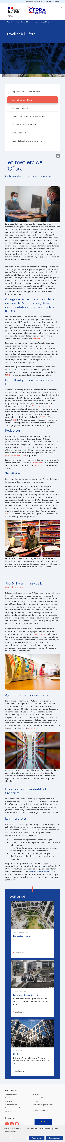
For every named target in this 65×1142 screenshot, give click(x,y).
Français (48, 1)
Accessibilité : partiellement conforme (43, 1105)
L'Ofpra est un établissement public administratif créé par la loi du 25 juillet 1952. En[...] (31, 1060)
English (56, 1)
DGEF (42, 417)
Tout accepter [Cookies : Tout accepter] (55, 1138)
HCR (15, 420)
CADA (8, 513)
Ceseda (31, 728)
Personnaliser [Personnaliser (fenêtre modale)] (19, 1138)
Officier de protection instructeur (29, 176)
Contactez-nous (11, 1094)
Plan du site (9, 1101)
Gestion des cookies (40, 1110)
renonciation (39, 462)
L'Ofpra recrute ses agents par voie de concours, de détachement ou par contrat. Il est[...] (32, 1001)
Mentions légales (11, 1104)
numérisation (14, 587)
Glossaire (36, 1101)
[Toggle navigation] (61, 8)
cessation (38, 465)
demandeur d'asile (41, 338)
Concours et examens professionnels (28, 116)
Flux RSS (36, 1094)
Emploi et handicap (21, 132)
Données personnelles (13, 1108)
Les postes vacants (22, 935)
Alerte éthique (10, 1111)
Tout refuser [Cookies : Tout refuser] (37, 1138)
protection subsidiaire (15, 455)
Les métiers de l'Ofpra (22, 100)
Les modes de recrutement (25, 995)
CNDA (8, 375)
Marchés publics (39, 1098)
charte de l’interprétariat (40, 871)
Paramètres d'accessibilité (34, 1)
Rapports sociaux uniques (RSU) (26, 91)
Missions (17, 1054)
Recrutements (10, 1098)
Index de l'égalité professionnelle (27, 141)
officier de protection (40, 406)
